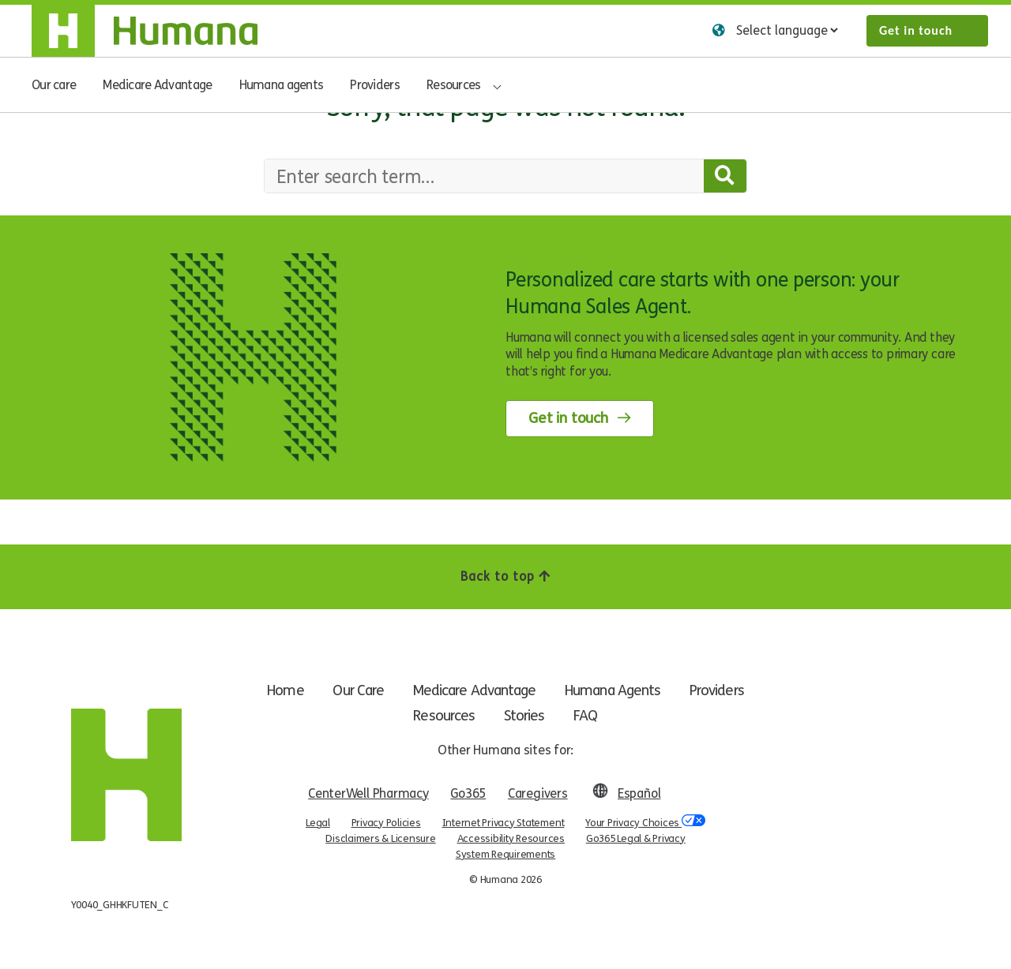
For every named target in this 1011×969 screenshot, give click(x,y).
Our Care (354, 690)
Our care (54, 84)
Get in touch (916, 30)
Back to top (505, 576)
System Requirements (505, 854)
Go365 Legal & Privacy (636, 838)
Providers (375, 84)
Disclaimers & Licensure (380, 838)
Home (279, 690)
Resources (454, 84)
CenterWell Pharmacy (368, 793)
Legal (318, 823)
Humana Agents (616, 690)
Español (639, 793)
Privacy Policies (386, 823)
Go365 (468, 793)
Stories (524, 715)
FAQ (586, 715)
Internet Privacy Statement (503, 823)
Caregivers (538, 793)
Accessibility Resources (511, 838)
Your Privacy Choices (645, 821)
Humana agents (281, 84)
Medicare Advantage (157, 84)
